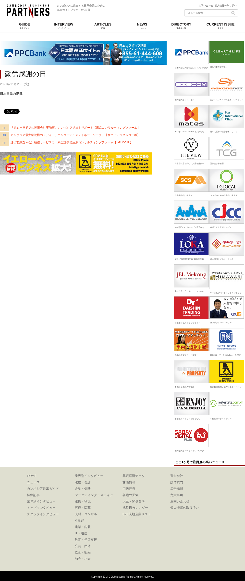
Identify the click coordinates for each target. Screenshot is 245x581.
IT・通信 (81, 533)
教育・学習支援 (86, 539)
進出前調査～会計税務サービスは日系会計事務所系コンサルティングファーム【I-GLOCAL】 (72, 142)
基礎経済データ (133, 476)
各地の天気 (130, 495)
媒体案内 (176, 482)
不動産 (79, 520)
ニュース (33, 482)
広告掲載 (176, 488)
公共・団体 (83, 546)
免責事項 (176, 495)
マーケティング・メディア (94, 495)
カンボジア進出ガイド (43, 488)
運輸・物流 (83, 501)
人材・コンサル (86, 514)
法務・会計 (83, 482)
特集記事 (33, 495)
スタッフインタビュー (43, 514)
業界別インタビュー (41, 501)
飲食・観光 (83, 552)
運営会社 (176, 476)
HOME (32, 476)
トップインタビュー (41, 508)
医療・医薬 (83, 508)
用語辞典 (128, 488)
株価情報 (128, 482)
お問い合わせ (206, 5)
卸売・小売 (83, 559)
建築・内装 (83, 527)
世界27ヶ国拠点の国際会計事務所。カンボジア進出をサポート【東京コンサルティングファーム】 (75, 127)
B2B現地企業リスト (136, 514)
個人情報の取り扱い (226, 5)
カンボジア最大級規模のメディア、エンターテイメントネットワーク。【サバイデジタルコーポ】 (75, 134)
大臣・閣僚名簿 (133, 501)
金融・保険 (83, 488)
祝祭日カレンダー (135, 508)
